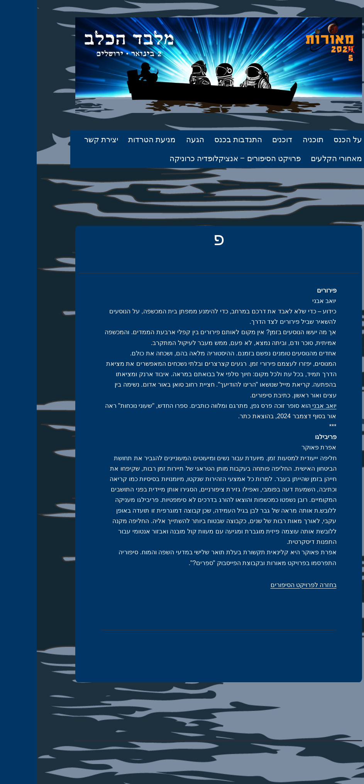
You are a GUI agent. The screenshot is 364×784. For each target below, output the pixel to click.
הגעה (158, 139)
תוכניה (276, 139)
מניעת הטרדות (115, 139)
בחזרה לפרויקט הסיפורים (267, 585)
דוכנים (245, 139)
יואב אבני (287, 405)
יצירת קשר (64, 139)
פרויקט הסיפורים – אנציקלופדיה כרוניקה (198, 158)
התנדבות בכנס (201, 139)
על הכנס (311, 139)
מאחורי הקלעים (299, 158)
